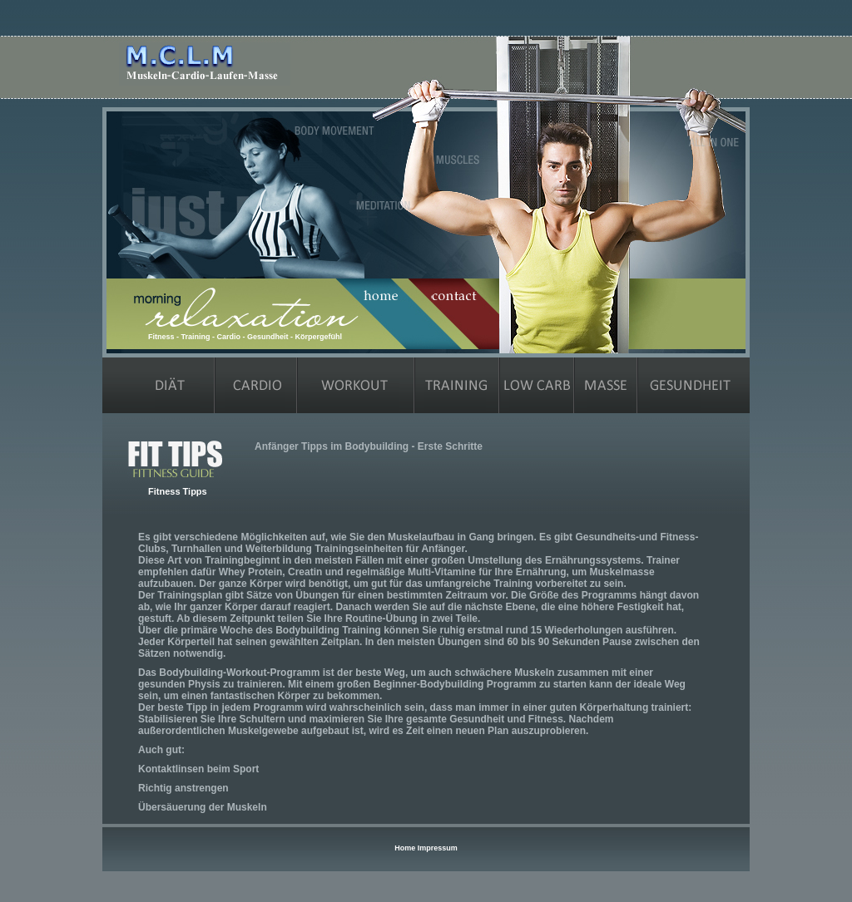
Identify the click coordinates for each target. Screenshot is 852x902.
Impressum (438, 848)
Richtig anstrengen (183, 788)
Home (404, 848)
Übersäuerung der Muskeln (202, 807)
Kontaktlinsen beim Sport (198, 769)
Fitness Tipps (177, 491)
